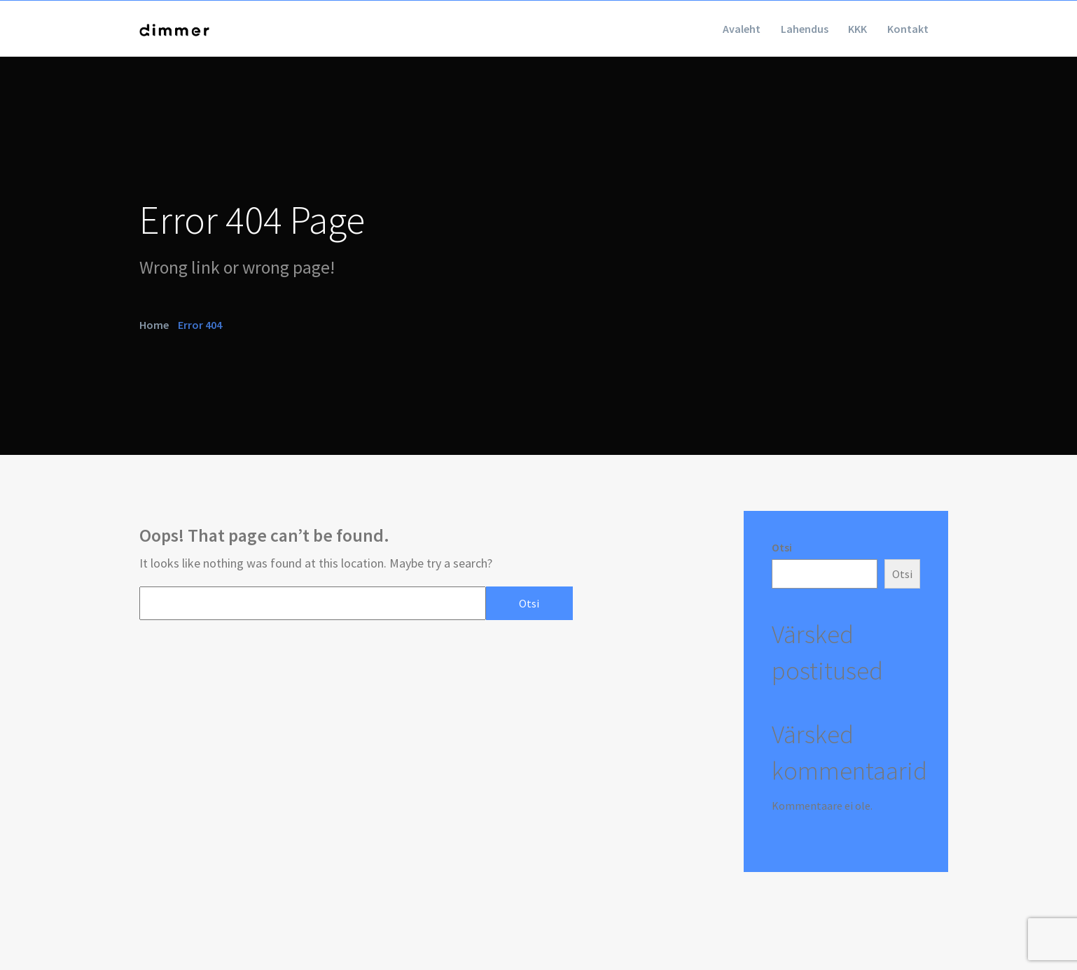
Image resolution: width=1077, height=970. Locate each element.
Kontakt (903, 29)
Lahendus (779, 29)
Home (154, 324)
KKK (842, 29)
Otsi (782, 547)
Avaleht (706, 29)
